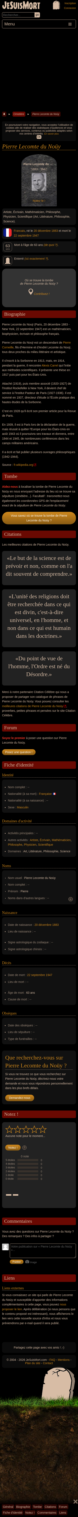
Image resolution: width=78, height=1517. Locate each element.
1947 (35, 235)
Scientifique (45, 844)
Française (45, 793)
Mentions (64, 1359)
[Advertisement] (39, 69)
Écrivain (45, 840)
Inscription (70, 3)
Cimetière (19, 114)
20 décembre (42, 230)
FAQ (52, 1359)
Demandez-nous (19, 1097)
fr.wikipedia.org (23, 464)
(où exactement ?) (36, 258)
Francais (19, 230)
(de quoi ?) (51, 245)
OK (39, 137)
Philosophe (15, 844)
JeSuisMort (21, 5)
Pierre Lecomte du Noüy (45, 114)
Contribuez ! (42, 293)
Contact (48, 1363)
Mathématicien (61, 840)
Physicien (30, 844)
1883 (54, 230)
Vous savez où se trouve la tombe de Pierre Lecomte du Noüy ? (39, 518)
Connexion (70, 8)
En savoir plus (51, 133)
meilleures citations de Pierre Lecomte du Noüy (32, 706)
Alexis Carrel (50, 365)
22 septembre (23, 235)
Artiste (34, 840)
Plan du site (32, 1363)
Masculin (22, 807)
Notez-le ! (39, 200)
